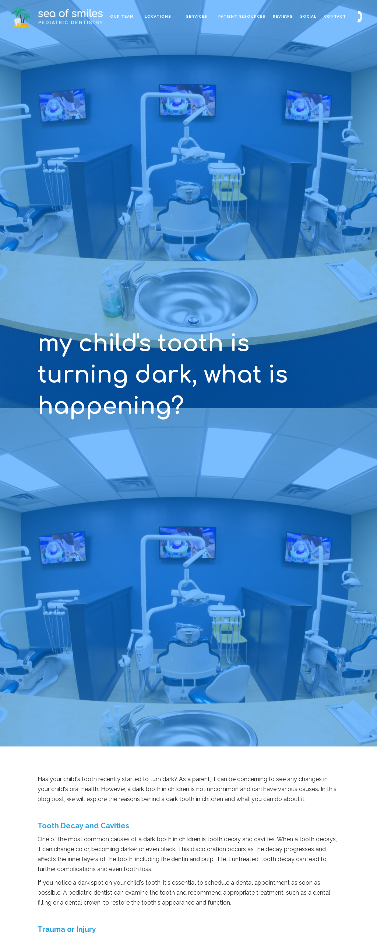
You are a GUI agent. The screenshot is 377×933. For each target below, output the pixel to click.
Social (308, 16)
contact (335, 16)
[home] (72, 16)
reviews (283, 16)
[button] (158, 17)
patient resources (241, 16)
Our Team (122, 16)
